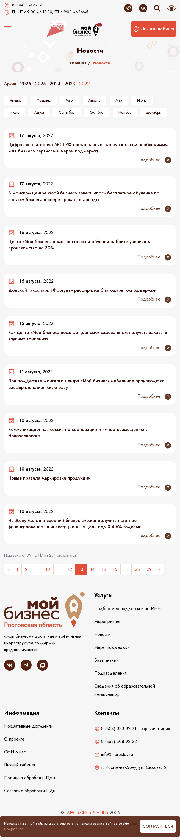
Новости (102, 634)
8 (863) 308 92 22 (115, 741)
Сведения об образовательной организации (124, 690)
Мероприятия (107, 621)
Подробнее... (15, 829)
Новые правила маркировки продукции (49, 478)
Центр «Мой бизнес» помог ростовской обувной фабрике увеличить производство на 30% (79, 244)
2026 (25, 83)
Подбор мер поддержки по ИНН (127, 608)
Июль (14, 112)
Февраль (44, 100)
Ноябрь (124, 112)
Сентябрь (67, 112)
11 (59, 569)
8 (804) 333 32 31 (115, 728)
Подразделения (110, 673)
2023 (69, 83)
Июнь (142, 100)
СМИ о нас (15, 752)
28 (137, 569)
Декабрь (153, 112)
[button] (153, 29)
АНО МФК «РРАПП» (87, 813)
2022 (84, 83)
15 (103, 569)
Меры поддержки (112, 647)
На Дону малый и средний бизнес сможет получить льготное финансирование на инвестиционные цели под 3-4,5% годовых (74, 523)
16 (115, 569)
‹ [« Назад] (8, 569)
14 (92, 569)
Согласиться (158, 826)
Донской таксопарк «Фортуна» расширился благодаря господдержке (82, 290)
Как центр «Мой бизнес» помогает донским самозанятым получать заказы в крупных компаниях (87, 335)
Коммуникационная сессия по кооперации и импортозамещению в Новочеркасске (78, 432)
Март (70, 100)
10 (47, 569)
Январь (16, 100)
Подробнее (154, 160)
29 (149, 569)
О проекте (14, 739)
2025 (40, 83)
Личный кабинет (19, 765)
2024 (54, 83)
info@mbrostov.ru (113, 754)
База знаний (106, 660)
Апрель (94, 100)
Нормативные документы (28, 726)
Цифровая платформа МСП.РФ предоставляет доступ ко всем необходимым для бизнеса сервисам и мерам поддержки (88, 147)
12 (70, 569)
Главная (78, 63)
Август (39, 112)
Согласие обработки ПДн (29, 791)
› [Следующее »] (159, 569)
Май (118, 100)
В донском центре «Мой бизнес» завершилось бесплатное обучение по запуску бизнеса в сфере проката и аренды (83, 196)
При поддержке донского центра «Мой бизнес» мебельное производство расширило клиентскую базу (86, 384)
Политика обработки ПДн (29, 778)
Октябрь (97, 112)
